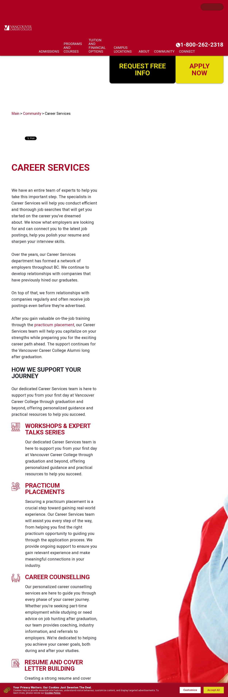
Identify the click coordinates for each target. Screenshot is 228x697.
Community (164, 52)
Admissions (49, 52)
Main (15, 113)
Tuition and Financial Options (97, 46)
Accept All (213, 690)
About (144, 52)
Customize (190, 690)
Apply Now (199, 69)
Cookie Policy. (53, 693)
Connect (187, 52)
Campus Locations (123, 50)
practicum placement (54, 324)
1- (201, 44)
